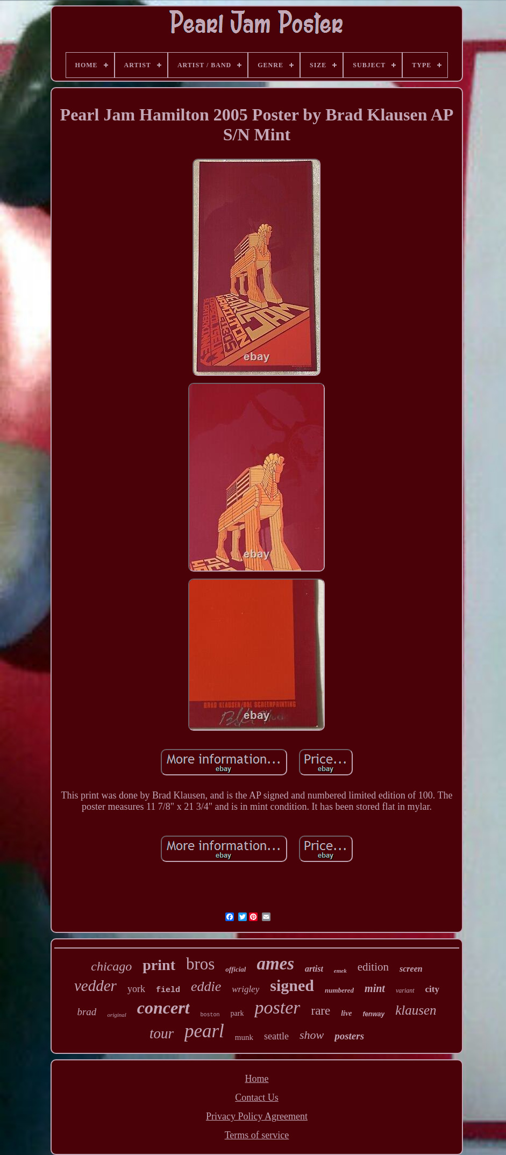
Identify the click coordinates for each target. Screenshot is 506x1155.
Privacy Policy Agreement (257, 1116)
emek (340, 970)
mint (375, 988)
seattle (276, 1036)
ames (275, 963)
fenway (373, 1014)
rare (320, 1010)
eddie (206, 986)
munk (244, 1037)
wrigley (245, 989)
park (237, 1013)
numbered (339, 990)
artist (314, 968)
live (346, 1013)
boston (210, 1015)
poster (277, 1007)
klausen (415, 1010)
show (312, 1035)
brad (86, 1011)
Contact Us (257, 1097)
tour (161, 1033)
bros (200, 963)
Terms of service (257, 1135)
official (235, 969)
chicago (111, 966)
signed (292, 985)
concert (163, 1007)
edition (373, 966)
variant (405, 990)
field (168, 990)
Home (256, 1078)
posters (349, 1036)
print (158, 965)
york (136, 988)
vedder (95, 985)
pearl (204, 1031)
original (116, 1014)
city (432, 989)
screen (411, 968)
